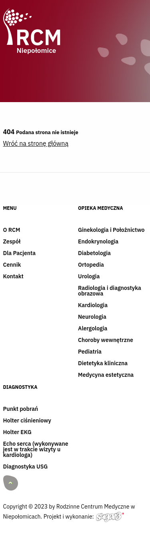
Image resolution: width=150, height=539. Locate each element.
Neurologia (92, 317)
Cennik (12, 265)
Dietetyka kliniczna (103, 363)
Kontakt (13, 277)
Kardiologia (93, 305)
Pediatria (90, 352)
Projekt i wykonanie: (84, 518)
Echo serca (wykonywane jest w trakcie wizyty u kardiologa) (35, 450)
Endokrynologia (98, 242)
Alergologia (92, 329)
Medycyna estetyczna (106, 375)
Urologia (89, 277)
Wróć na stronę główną (35, 143)
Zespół (12, 242)
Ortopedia (91, 265)
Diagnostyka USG (25, 467)
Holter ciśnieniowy (27, 421)
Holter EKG (17, 432)
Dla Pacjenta (19, 253)
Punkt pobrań (20, 409)
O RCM (11, 230)
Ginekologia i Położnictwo (111, 230)
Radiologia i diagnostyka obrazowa (109, 291)
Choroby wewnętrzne (105, 340)
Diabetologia (94, 253)
